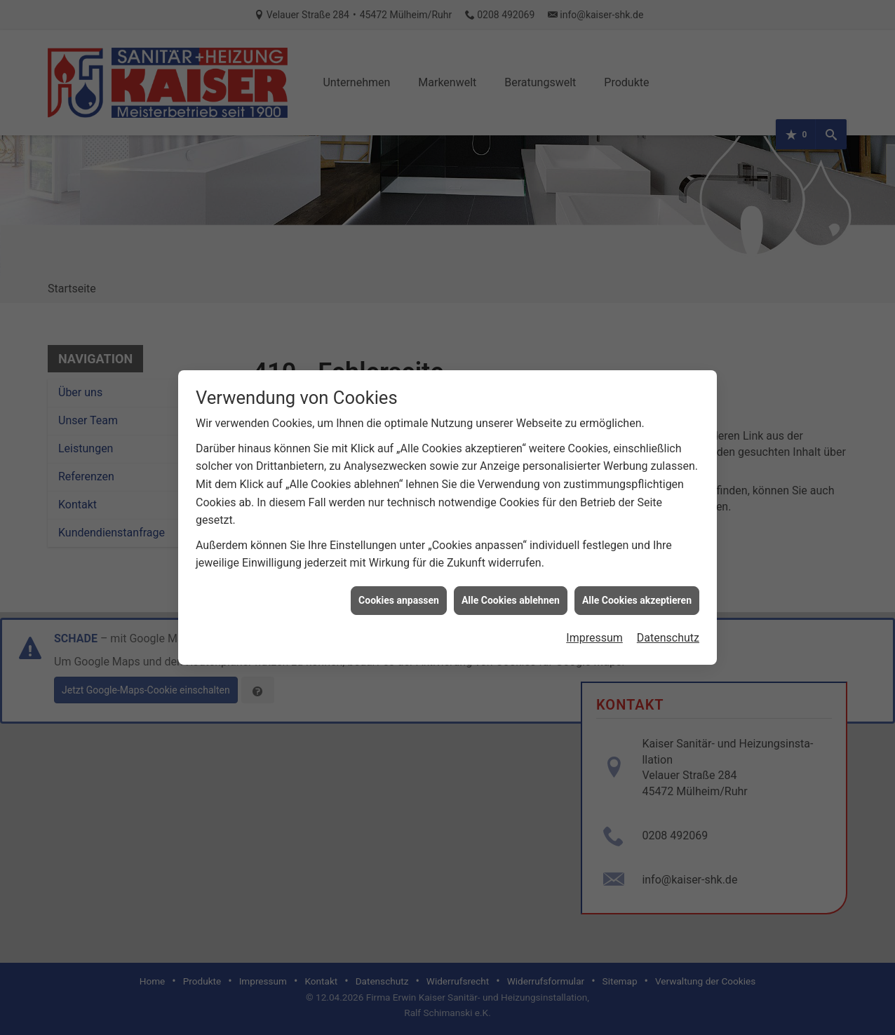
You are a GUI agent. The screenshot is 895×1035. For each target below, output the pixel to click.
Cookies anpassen (398, 585)
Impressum (594, 623)
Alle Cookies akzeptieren (637, 585)
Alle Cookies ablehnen (511, 585)
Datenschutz (668, 623)
